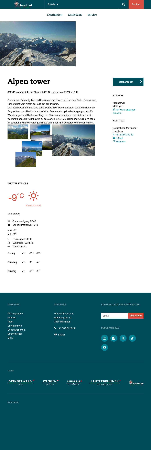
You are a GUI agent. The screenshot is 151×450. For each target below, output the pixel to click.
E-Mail (118, 138)
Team (10, 305)
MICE (10, 321)
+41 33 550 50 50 (123, 134)
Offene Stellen (15, 317)
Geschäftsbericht (16, 313)
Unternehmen (15, 309)
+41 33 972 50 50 (65, 311)
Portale (51, 4)
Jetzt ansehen (126, 81)
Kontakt (12, 301)
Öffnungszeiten (15, 296)
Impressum (137, 445)
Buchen (136, 4)
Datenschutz (122, 445)
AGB (111, 445)
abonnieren (136, 298)
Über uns (13, 288)
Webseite (119, 141)
